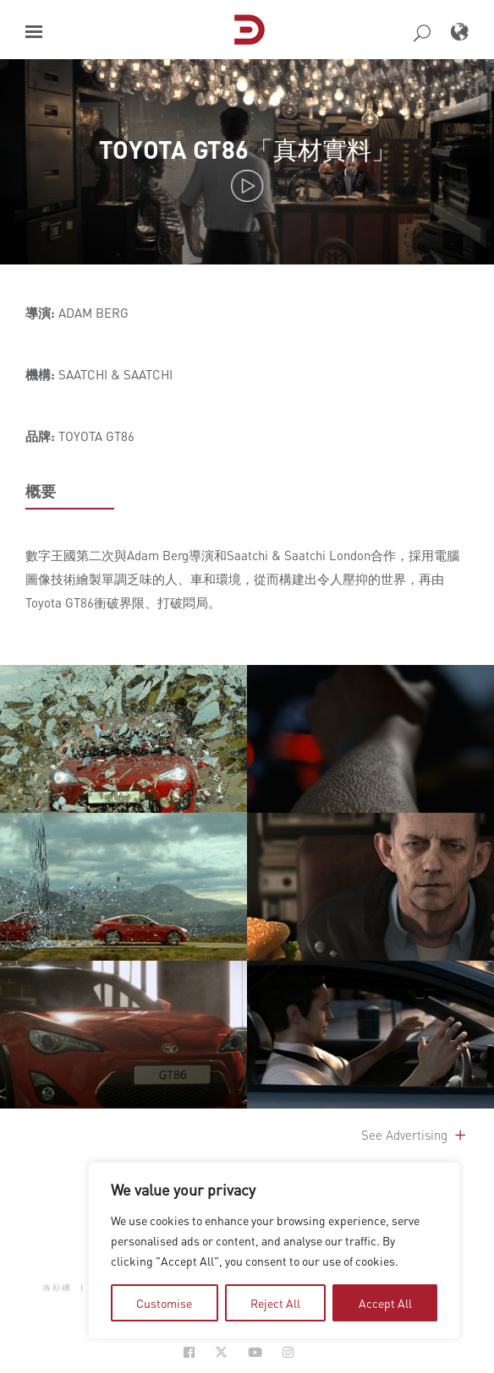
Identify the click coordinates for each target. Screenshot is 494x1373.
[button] (33, 31)
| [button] (82, 1287)
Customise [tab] (164, 1302)
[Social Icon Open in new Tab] (189, 1352)
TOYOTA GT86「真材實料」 (247, 149)
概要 (40, 491)
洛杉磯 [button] (57, 1287)
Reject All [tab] (275, 1302)
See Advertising (415, 1134)
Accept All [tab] (385, 1302)
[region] (274, 1250)
